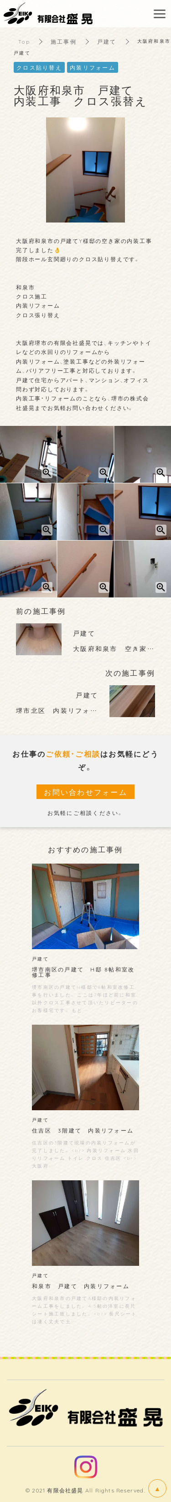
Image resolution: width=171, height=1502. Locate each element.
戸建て (107, 41)
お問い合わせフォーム (85, 791)
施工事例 (64, 41)
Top (24, 41)
